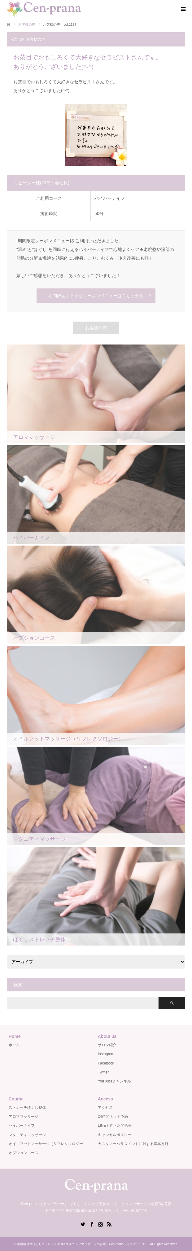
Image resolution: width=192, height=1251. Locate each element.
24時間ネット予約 (113, 1116)
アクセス (105, 1107)
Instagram (106, 1054)
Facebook (106, 1063)
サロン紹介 (107, 1045)
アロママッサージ (23, 1116)
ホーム (14, 1045)
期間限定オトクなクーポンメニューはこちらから (96, 295)
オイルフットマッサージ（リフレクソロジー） (48, 1144)
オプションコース (23, 1153)
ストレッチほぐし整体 (27, 1107)
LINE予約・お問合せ (115, 1125)
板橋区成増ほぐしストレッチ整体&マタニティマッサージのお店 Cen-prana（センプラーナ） (82, 1244)
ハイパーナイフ (22, 1125)
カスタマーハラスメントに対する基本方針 (133, 1144)
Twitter (103, 1072)
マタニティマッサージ (27, 1135)
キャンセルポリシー (114, 1135)
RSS (109, 1223)
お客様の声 (96, 327)
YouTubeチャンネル (114, 1081)
